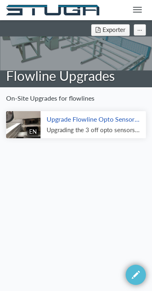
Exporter (110, 29)
